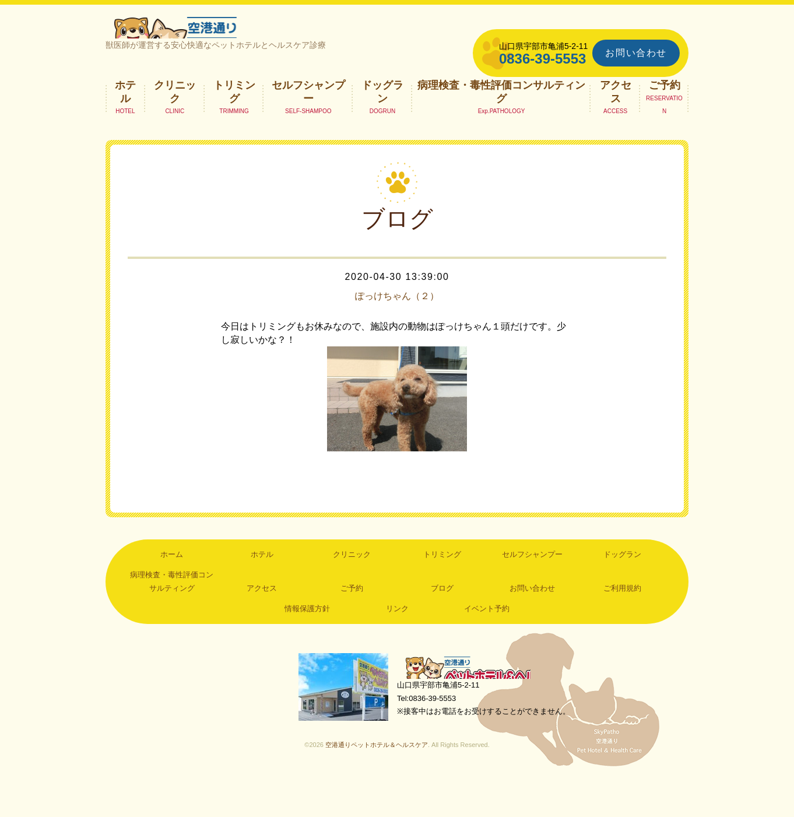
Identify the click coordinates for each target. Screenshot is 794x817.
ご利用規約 (622, 622)
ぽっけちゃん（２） (397, 330)
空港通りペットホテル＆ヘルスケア (478, 703)
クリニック (175, 126)
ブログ (442, 622)
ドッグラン (382, 126)
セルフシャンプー (308, 126)
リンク (397, 643)
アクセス (615, 126)
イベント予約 (487, 643)
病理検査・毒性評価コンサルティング (501, 126)
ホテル (125, 126)
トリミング (234, 126)
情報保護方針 (307, 643)
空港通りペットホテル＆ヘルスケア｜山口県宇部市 (261, 44)
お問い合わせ (636, 53)
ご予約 (664, 119)
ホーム (171, 588)
